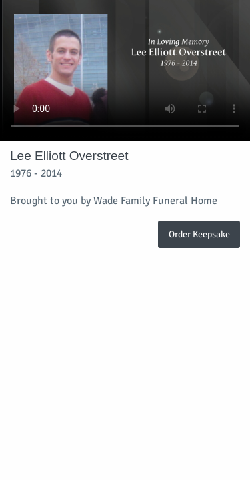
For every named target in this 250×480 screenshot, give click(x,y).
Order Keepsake (199, 234)
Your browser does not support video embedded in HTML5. (125, 70)
